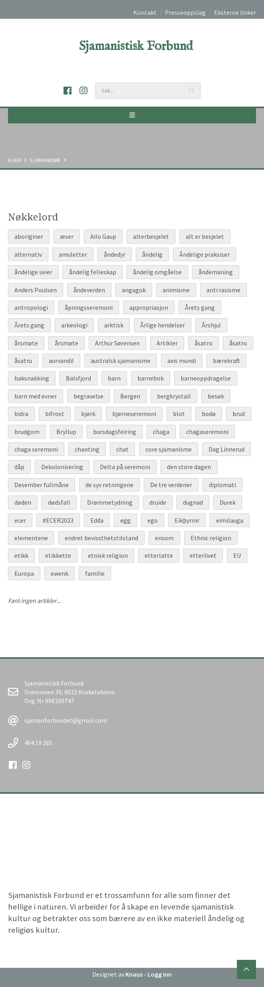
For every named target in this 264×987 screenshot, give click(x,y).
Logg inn (159, 974)
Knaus (134, 974)
